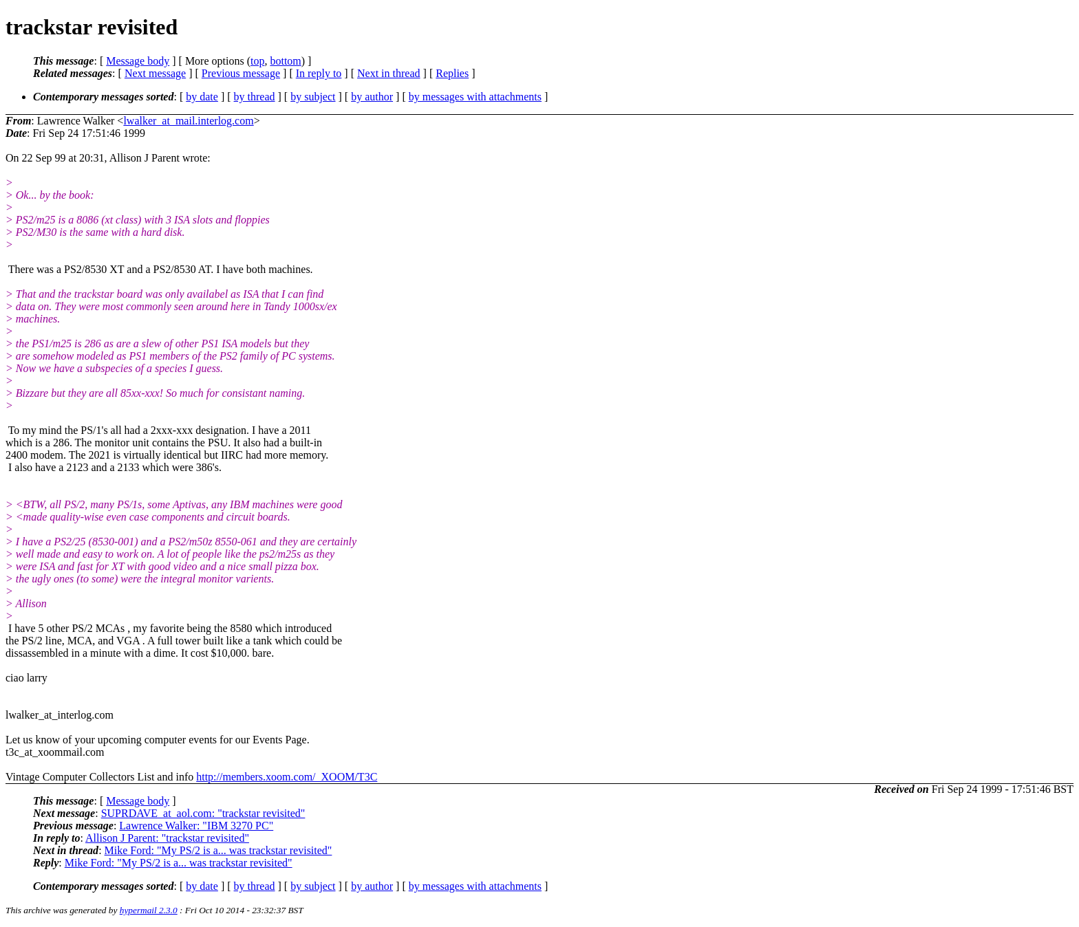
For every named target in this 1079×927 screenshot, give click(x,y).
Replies (452, 73)
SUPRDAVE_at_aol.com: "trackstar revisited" (203, 813)
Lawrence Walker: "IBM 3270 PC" (196, 825)
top (257, 61)
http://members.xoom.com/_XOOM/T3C (286, 777)
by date (202, 96)
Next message (155, 73)
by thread (254, 96)
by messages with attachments (475, 96)
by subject (312, 96)
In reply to (319, 73)
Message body (137, 61)
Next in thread (388, 73)
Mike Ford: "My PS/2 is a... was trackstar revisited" (218, 850)
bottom (285, 61)
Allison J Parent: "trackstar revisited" (167, 838)
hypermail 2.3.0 (149, 910)
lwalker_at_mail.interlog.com (188, 121)
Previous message (241, 73)
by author (372, 96)
